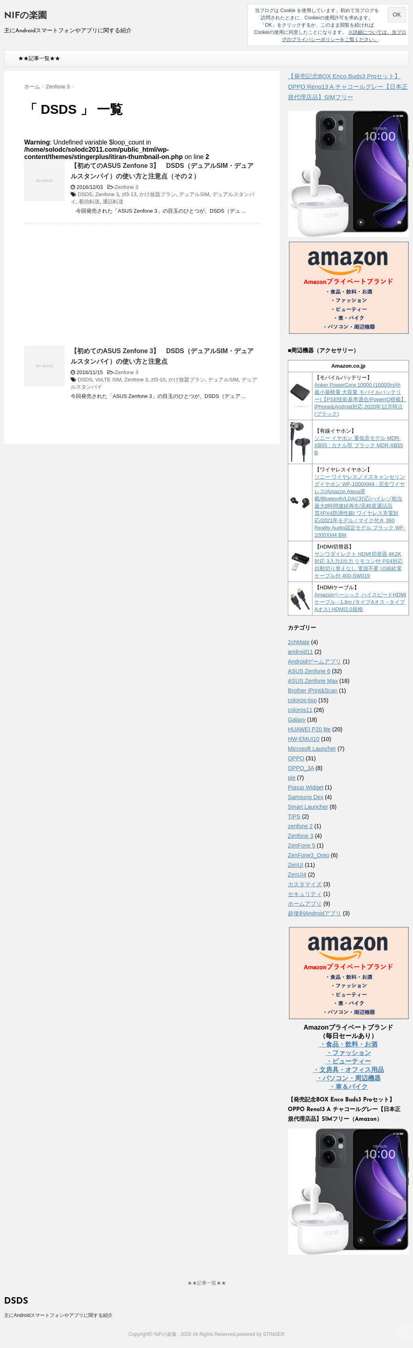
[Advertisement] (92, 287)
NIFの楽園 (25, 16)
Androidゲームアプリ (314, 661)
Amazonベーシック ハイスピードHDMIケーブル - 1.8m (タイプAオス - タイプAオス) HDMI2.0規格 (360, 602)
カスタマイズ (305, 884)
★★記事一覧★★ (39, 58)
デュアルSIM (194, 194)
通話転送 (113, 202)
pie (292, 777)
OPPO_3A (301, 768)
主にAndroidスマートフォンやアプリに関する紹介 (58, 1315)
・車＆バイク (348, 1086)
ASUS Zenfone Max (313, 681)
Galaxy (297, 719)
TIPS (294, 816)
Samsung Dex (305, 797)
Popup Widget (305, 787)
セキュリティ (305, 894)
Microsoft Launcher (312, 748)
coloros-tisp (302, 700)
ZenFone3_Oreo (308, 855)
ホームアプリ (305, 903)
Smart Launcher (308, 807)
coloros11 (300, 710)
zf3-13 (129, 194)
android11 (300, 652)
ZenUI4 (297, 874)
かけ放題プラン (157, 194)
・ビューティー (348, 1061)
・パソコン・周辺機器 (348, 1078)
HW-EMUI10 (303, 739)
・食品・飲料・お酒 (348, 1044)
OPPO (296, 758)
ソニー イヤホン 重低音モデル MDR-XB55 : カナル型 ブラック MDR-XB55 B (358, 445)
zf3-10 (158, 380)
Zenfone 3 (126, 187)
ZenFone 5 (301, 845)
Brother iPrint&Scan (313, 690)
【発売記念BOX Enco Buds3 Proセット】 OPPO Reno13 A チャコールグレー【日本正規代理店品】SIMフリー (348, 86)
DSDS (85, 194)
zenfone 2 (300, 826)
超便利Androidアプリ (314, 913)
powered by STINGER (261, 1334)
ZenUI (295, 865)
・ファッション (348, 1052)
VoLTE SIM (108, 380)
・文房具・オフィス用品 (348, 1069)
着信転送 (89, 202)
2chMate (299, 642)
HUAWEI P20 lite (309, 729)
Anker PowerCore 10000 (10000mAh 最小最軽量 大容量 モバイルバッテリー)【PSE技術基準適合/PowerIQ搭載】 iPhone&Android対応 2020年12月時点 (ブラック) (360, 399)
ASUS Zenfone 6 (309, 671)
